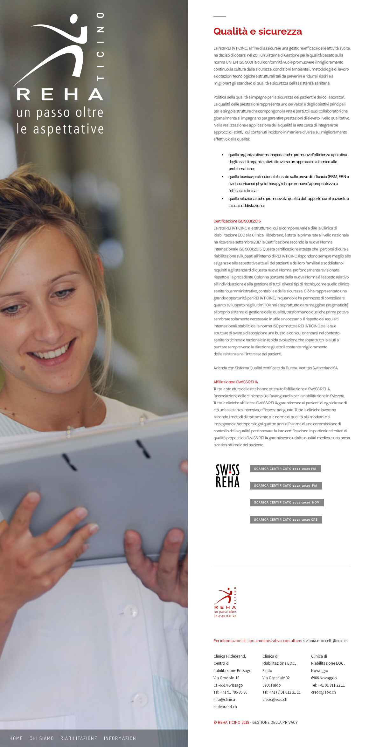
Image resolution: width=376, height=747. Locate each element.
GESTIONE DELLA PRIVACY (275, 722)
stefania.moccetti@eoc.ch (325, 640)
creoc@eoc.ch (274, 699)
